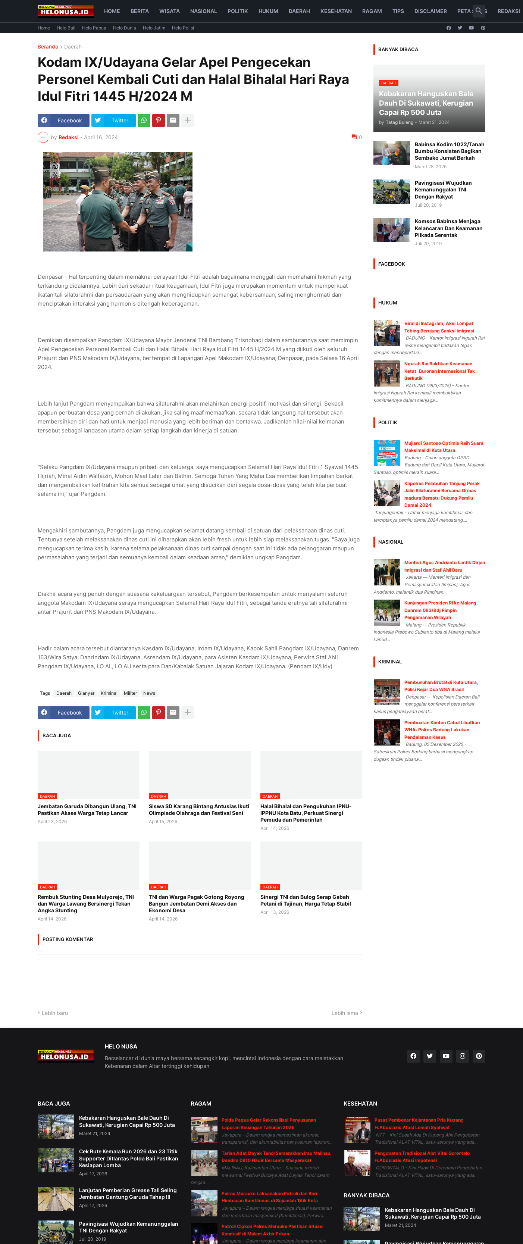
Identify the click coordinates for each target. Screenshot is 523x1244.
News (149, 693)
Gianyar (86, 693)
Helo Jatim (154, 28)
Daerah (299, 11)
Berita (140, 11)
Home (112, 11)
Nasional (203, 11)
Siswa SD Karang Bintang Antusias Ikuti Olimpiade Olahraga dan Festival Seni (199, 809)
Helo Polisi (183, 28)
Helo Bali (66, 28)
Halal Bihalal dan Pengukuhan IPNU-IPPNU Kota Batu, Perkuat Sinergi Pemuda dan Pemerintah (306, 813)
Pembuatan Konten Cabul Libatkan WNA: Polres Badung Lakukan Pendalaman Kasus (442, 730)
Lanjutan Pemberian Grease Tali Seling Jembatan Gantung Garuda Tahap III (128, 1193)
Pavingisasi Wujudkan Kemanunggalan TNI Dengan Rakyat (443, 189)
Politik (238, 11)
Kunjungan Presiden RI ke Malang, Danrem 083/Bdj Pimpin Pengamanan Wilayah (441, 610)
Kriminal (109, 693)
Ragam (372, 11)
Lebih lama (345, 1013)
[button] (479, 11)
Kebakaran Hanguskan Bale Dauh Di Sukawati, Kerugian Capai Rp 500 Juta (127, 1121)
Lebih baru (55, 1013)
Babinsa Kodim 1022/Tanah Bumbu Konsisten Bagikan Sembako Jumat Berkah (450, 151)
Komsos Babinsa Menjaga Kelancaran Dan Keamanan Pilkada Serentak (449, 228)
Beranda (48, 47)
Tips (398, 11)
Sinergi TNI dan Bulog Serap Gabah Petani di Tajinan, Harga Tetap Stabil (305, 900)
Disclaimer (430, 11)
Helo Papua (94, 28)
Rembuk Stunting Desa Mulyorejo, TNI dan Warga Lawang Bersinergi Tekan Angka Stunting (86, 903)
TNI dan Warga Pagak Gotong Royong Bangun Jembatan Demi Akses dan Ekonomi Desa (196, 903)
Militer (130, 693)
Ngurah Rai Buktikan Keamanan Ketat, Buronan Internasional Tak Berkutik (439, 371)
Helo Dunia (124, 28)
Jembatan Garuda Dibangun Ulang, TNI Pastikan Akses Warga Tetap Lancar (87, 809)
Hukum (268, 11)
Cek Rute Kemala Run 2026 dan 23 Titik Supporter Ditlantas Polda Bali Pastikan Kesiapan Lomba (128, 1158)
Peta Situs (472, 11)
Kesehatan (336, 11)
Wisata (169, 11)
